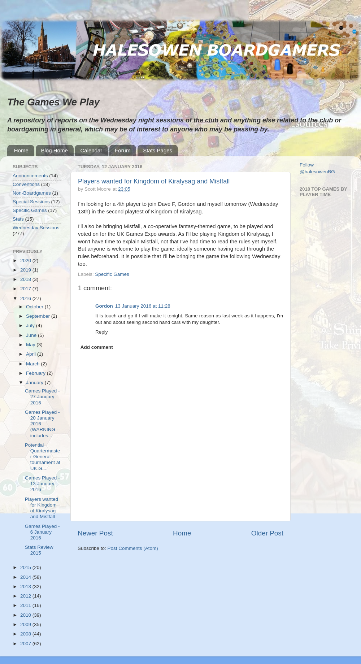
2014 (26, 577)
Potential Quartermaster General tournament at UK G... (42, 456)
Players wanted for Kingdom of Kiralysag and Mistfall (154, 181)
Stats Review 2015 (39, 550)
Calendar (91, 150)
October (35, 306)
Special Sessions (31, 201)
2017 (26, 288)
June (32, 335)
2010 (26, 615)
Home (21, 150)
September (38, 316)
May (31, 344)
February (36, 373)
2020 (26, 260)
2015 (26, 567)
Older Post (267, 533)
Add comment (97, 347)
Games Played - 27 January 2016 (42, 396)
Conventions (26, 184)
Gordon (104, 306)
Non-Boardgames (32, 193)
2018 (26, 279)
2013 (26, 586)
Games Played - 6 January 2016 (42, 532)
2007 (26, 643)
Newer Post (95, 533)
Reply (101, 332)
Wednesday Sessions (36, 227)
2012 (26, 596)
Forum (122, 150)
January (35, 382)
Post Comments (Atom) (133, 548)
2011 (26, 605)
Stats (18, 219)
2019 (26, 270)
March (33, 363)
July (31, 325)
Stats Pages (157, 150)
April (31, 354)
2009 (26, 624)
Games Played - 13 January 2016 (42, 483)
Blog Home (54, 150)
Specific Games (112, 274)
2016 (26, 298)
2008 (26, 634)
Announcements (30, 175)
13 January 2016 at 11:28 (142, 306)
